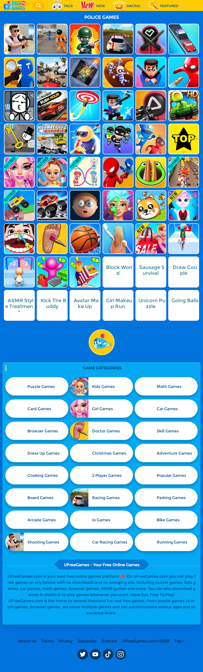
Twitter (82, 654)
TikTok (108, 654)
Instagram (120, 654)
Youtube (95, 654)
